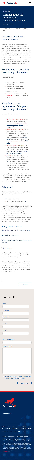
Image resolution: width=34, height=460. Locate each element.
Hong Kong (23, 426)
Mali (13, 428)
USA (30, 431)
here (8, 161)
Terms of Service (19, 378)
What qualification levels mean (10, 235)
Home (3, 28)
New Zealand (4, 431)
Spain (24, 431)
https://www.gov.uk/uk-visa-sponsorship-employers (17, 124)
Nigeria (10, 431)
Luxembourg (7, 428)
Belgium (3, 426)
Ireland (29, 426)
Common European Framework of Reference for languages (18, 152)
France (13, 426)
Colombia (9, 426)
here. (25, 181)
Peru (14, 431)
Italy (2, 428)
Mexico (22, 428)
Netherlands (28, 428)
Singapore (19, 431)
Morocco (17, 428)
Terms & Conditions (6, 451)
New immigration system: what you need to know (16, 230)
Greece (18, 426)
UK (27, 431)
